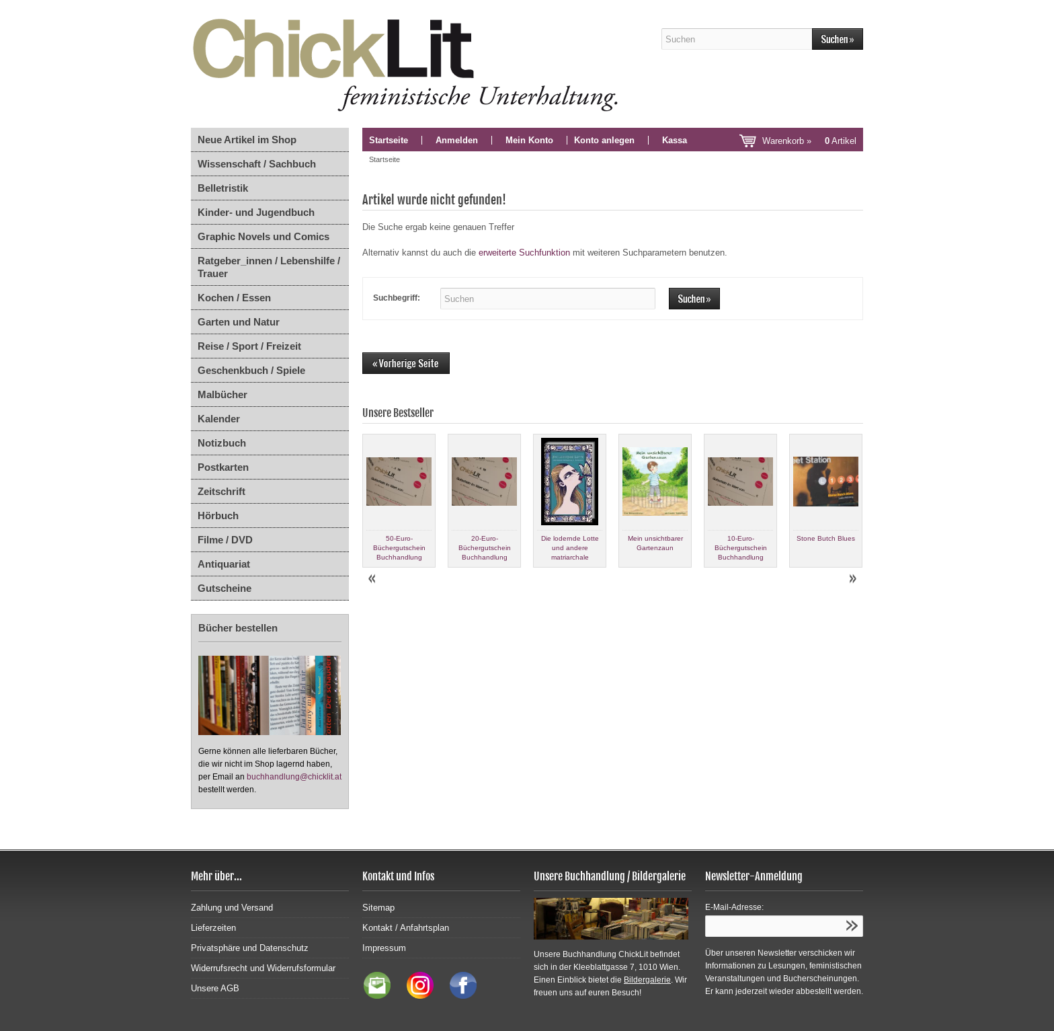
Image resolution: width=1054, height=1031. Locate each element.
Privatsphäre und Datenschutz (250, 948)
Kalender (219, 418)
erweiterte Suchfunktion (524, 252)
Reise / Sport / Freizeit (249, 346)
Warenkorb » (809, 141)
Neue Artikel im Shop (247, 139)
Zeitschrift (221, 491)
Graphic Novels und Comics (263, 236)
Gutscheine (224, 588)
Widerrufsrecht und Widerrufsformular (263, 968)
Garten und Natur (239, 322)
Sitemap (378, 908)
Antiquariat (224, 564)
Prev (373, 579)
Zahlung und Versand (232, 908)
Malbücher (222, 394)
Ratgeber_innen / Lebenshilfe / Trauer (269, 267)
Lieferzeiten (213, 928)
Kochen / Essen (234, 297)
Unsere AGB (215, 988)
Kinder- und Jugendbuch (256, 212)
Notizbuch (222, 443)
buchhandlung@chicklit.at (294, 776)
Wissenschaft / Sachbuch (257, 163)
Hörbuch (218, 515)
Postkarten (223, 467)
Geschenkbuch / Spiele (251, 370)
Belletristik (223, 188)
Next (852, 579)
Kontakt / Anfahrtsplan (405, 928)
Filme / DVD (225, 539)
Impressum (384, 948)
